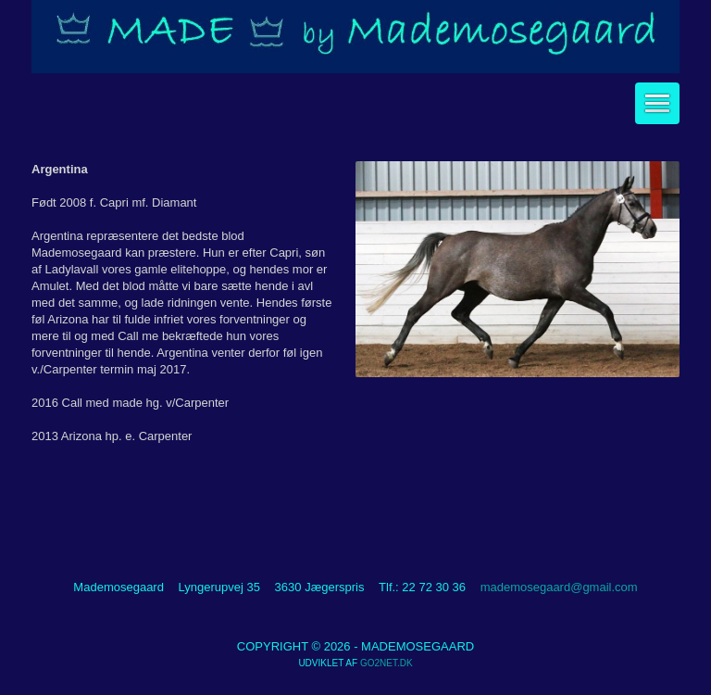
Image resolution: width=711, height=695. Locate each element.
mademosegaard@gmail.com (559, 587)
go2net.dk (386, 663)
